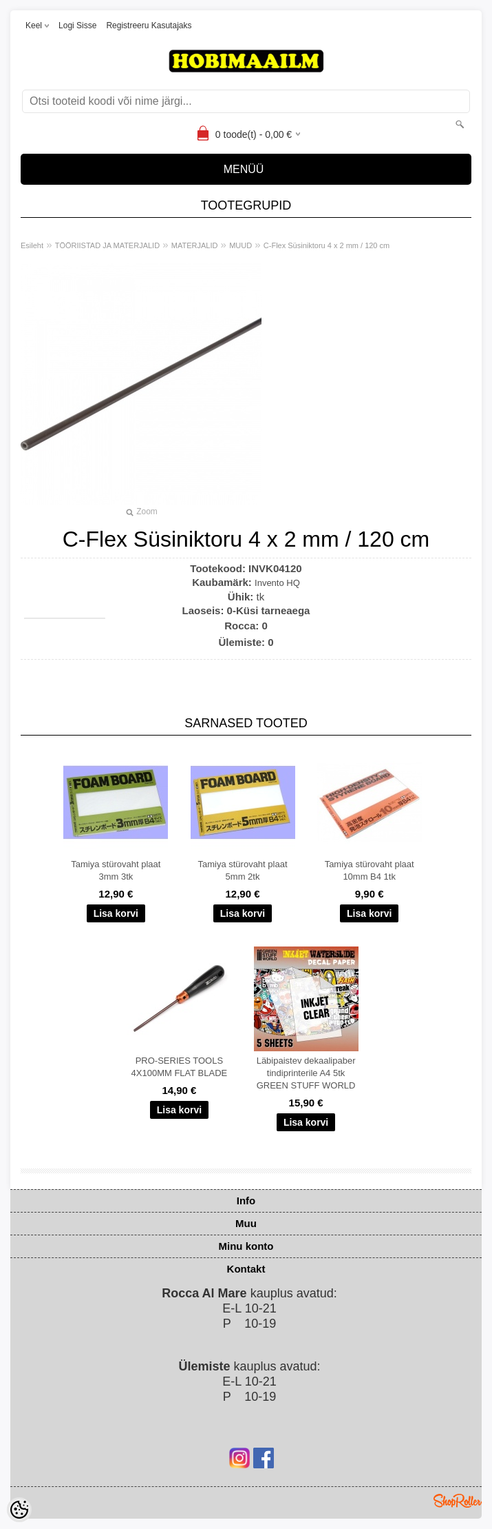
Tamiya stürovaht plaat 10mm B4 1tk (369, 870)
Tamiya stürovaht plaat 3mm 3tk (115, 870)
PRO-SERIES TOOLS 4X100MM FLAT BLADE (179, 1066)
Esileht (32, 245)
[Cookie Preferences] (19, 1509)
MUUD (240, 245)
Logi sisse (77, 25)
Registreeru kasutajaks (148, 25)
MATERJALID (194, 245)
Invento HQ (277, 583)
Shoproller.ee (458, 1501)
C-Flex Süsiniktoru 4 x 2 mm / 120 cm (326, 245)
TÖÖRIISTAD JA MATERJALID (107, 245)
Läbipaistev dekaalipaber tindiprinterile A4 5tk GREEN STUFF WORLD (306, 1073)
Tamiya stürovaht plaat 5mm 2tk (242, 870)
